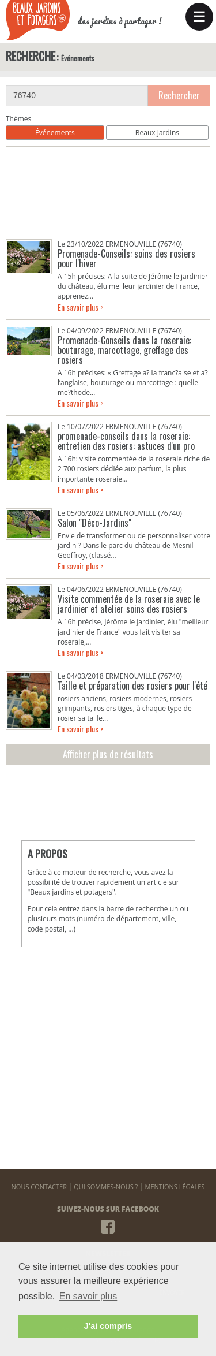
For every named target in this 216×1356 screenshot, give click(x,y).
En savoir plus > (81, 307)
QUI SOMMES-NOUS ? (106, 1186)
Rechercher (179, 95)
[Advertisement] (108, 193)
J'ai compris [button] (108, 1326)
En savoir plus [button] (88, 1296)
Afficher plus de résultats (108, 754)
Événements (55, 132)
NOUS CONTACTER (39, 1186)
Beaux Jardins (157, 132)
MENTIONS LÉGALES (175, 1186)
